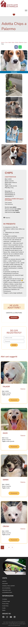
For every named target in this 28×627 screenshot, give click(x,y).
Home (2, 42)
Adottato (14, 72)
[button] (16, 47)
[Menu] (26, 10)
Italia (13, 42)
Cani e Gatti (8, 42)
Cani (25, 42)
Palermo (21, 42)
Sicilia (16, 42)
